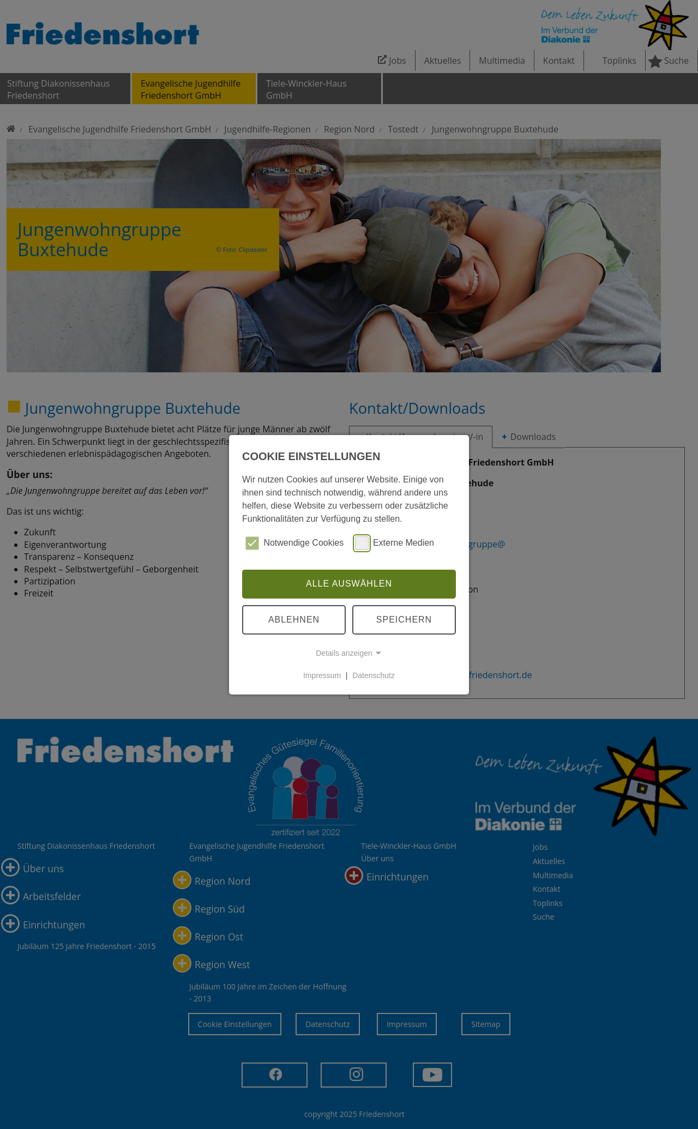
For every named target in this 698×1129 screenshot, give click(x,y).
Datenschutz (373, 675)
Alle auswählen (349, 583)
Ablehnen (294, 619)
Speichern (404, 619)
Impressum (322, 675)
